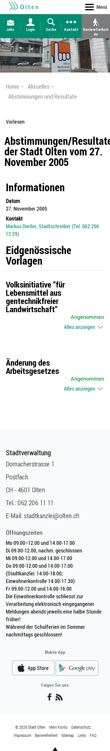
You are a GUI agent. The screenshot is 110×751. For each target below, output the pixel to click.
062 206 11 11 (35, 502)
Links (82, 735)
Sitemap (67, 735)
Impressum (22, 735)
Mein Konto (58, 727)
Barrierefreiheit (46, 735)
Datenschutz (81, 727)
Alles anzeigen (79, 326)
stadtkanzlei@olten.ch (51, 515)
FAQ (93, 735)
